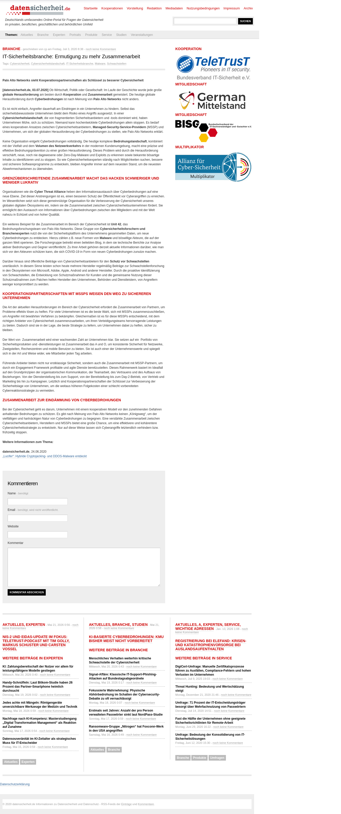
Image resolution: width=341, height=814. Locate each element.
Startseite (91, 8)
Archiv (248, 8)
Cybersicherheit (19, 63)
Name (18, 493)
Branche (43, 35)
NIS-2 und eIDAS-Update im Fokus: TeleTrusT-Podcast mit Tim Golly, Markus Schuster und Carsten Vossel (36, 643)
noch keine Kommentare (101, 49)
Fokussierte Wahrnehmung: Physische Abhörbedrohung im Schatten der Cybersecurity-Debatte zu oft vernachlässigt (124, 694)
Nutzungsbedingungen (203, 8)
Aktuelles (27, 35)
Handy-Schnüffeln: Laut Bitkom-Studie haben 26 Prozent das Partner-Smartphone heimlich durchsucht (37, 686)
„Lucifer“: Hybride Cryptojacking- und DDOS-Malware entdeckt (45, 456)
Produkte (91, 35)
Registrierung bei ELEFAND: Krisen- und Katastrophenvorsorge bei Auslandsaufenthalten (210, 645)
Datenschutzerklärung (15, 784)
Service (107, 35)
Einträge (126, 804)
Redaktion (154, 8)
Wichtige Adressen (194, 629)
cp (45, 49)
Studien (121, 35)
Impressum (232, 8)
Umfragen (217, 758)
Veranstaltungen (142, 35)
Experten (59, 35)
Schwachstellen (116, 63)
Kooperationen (112, 8)
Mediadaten (174, 8)
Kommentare (146, 804)
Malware (100, 63)
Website (13, 526)
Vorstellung (135, 8)
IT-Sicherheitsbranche (79, 63)
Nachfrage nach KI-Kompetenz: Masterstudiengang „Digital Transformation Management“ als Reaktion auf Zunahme (39, 723)
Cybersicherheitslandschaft (48, 63)
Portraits (75, 35)
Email (33, 510)
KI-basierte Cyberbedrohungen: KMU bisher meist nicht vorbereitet (126, 639)
